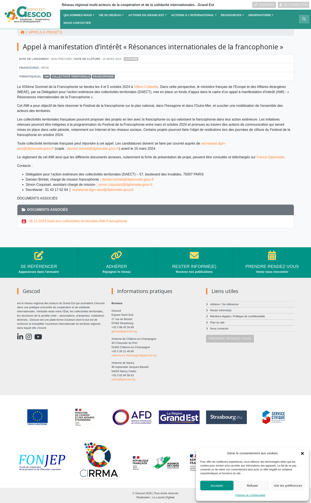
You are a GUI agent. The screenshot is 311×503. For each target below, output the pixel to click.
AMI (46, 76)
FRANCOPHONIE (103, 76)
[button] (302, 453)
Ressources (231, 15)
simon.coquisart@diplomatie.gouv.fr (125, 184)
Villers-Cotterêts (146, 87)
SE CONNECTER (293, 4)
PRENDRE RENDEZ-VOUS (230, 338)
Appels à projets (45, 32)
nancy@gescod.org (123, 379)
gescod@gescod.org (124, 331)
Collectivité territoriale (71, 76)
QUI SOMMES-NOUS (78, 15)
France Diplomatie (270, 157)
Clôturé (131, 58)
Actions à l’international (192, 15)
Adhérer (215, 304)
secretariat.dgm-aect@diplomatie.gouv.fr (103, 190)
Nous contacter (77, 22)
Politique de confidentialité (250, 495)
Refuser (252, 485)
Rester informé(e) (221, 310)
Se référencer (230, 304)
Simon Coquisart (38, 184)
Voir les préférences (288, 485)
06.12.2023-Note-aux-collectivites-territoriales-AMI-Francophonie (78, 221)
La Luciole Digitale (163, 497)
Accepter (217, 485)
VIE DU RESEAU (110, 15)
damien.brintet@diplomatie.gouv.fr (93, 148)
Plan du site (217, 322)
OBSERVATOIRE (259, 15)
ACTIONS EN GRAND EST (146, 15)
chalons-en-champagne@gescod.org (134, 355)
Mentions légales (220, 316)
